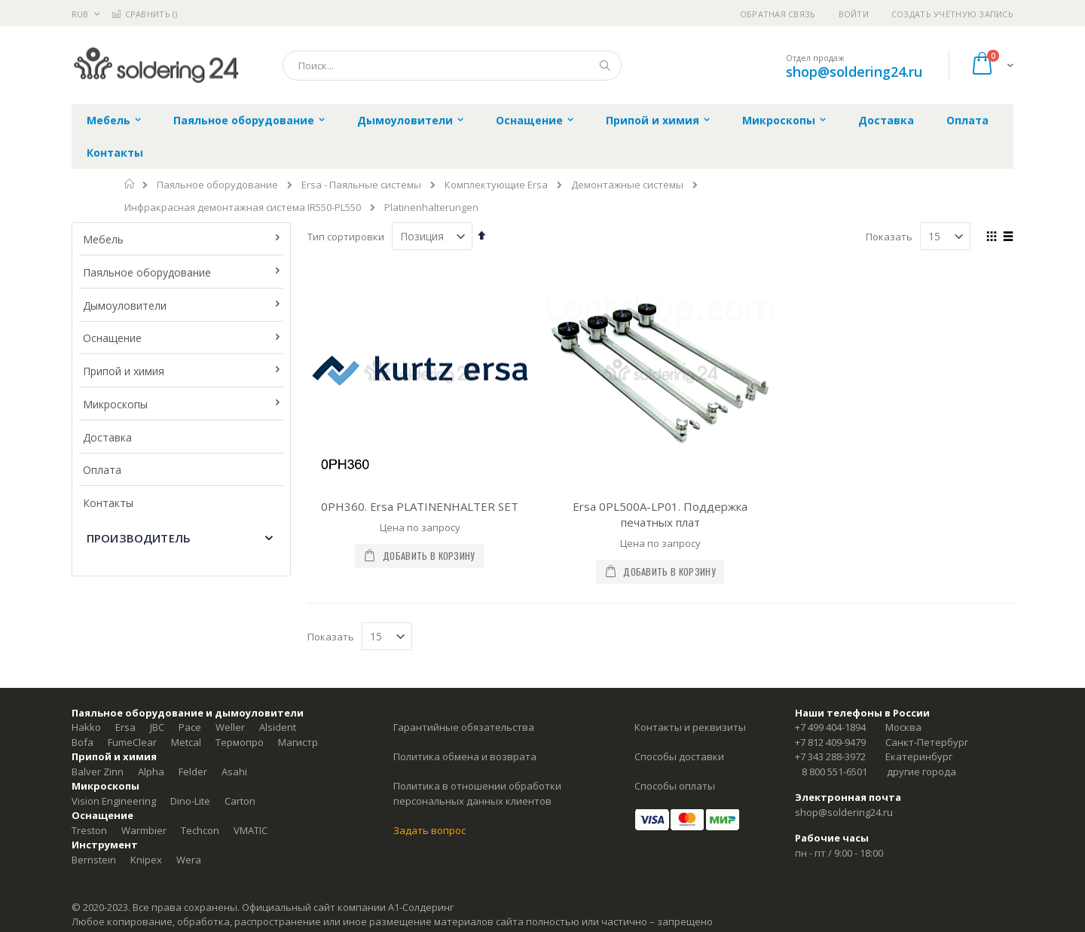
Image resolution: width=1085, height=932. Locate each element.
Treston (89, 830)
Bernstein (94, 859)
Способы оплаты (674, 786)
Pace (190, 727)
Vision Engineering (114, 801)
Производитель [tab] (139, 537)
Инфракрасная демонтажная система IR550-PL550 (242, 207)
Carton (240, 801)
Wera (188, 859)
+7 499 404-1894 (830, 727)
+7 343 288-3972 (830, 756)
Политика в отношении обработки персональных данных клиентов (477, 793)
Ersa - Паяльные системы (361, 185)
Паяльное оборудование (217, 185)
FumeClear (132, 742)
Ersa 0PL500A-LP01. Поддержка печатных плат (660, 514)
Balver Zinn (98, 771)
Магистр (298, 742)
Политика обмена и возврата (464, 756)
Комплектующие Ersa (496, 185)
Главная (130, 184)
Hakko (86, 727)
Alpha (151, 771)
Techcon (200, 830)
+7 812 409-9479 (830, 742)
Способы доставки (679, 756)
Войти (854, 14)
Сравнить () (144, 14)
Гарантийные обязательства (463, 727)
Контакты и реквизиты (690, 727)
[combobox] (452, 65)
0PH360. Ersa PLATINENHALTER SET (419, 506)
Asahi (234, 771)
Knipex (146, 859)
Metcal (186, 742)
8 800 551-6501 (834, 771)
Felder (193, 771)
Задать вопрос (429, 830)
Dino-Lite (190, 801)
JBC (157, 727)
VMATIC (250, 830)
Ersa (125, 727)
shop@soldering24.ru (854, 72)
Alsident (277, 727)
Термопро (239, 742)
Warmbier (144, 830)
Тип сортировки (345, 236)
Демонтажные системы (627, 185)
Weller (230, 727)
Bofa (82, 742)
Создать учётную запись (952, 14)
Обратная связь (778, 14)
